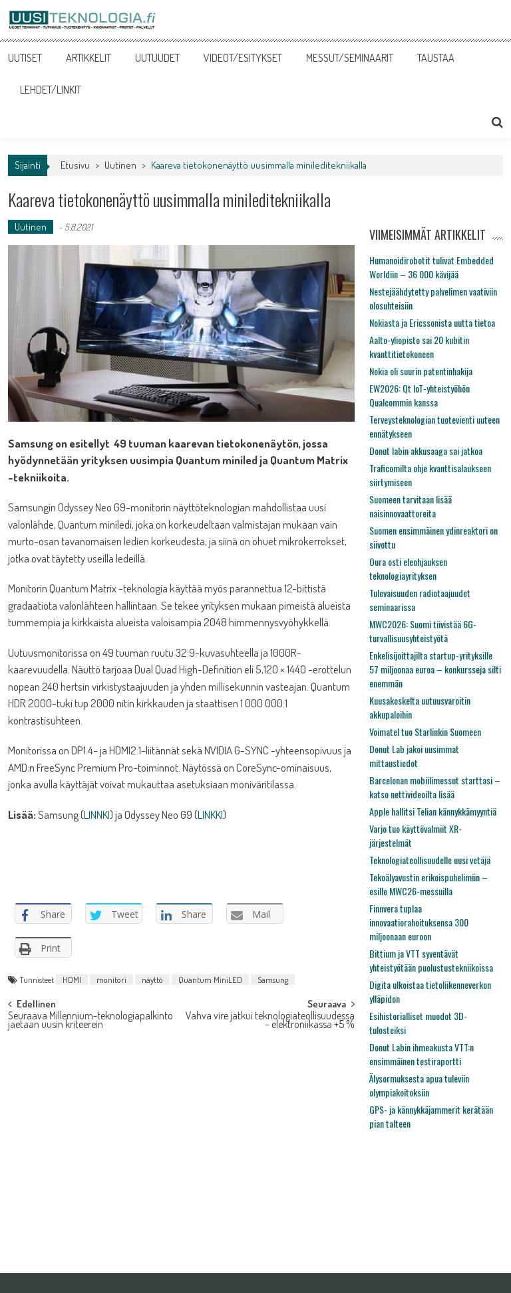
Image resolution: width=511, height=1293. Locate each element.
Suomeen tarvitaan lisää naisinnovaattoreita (410, 506)
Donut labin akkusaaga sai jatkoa (425, 451)
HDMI (72, 979)
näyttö (152, 979)
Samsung (272, 979)
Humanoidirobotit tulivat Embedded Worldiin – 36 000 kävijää (431, 267)
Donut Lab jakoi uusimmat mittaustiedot (414, 756)
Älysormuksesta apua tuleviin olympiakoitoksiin (419, 1085)
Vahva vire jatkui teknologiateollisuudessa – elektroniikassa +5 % (270, 1021)
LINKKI (210, 814)
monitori (111, 979)
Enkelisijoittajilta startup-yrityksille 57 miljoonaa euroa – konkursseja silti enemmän (435, 669)
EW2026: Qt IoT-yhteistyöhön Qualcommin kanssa (419, 395)
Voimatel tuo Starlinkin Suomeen (425, 731)
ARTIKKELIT (88, 57)
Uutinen (120, 165)
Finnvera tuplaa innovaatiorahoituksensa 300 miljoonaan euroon (418, 922)
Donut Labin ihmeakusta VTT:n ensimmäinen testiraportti (421, 1054)
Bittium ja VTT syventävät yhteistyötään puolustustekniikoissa (431, 960)
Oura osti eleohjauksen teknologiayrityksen (408, 568)
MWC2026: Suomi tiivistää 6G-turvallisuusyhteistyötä (422, 631)
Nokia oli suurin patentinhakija (420, 371)
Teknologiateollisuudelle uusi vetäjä (429, 860)
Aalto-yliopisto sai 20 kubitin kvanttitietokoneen (419, 347)
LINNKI (97, 814)
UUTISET (25, 57)
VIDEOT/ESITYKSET (243, 57)
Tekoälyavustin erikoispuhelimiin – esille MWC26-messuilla (428, 884)
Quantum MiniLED (210, 979)
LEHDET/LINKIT (50, 89)
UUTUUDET (157, 57)
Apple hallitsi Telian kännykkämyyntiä (432, 811)
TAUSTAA (435, 57)
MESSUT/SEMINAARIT (349, 57)
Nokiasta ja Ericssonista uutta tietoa (432, 322)
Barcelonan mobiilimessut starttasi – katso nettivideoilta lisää (434, 787)
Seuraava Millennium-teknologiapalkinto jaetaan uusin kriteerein (90, 1021)
